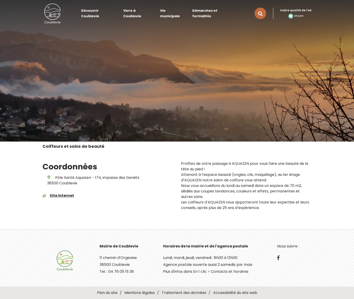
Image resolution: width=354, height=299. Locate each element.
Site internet (62, 195)
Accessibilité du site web (235, 292)
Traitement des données (184, 292)
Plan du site (107, 292)
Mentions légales (139, 292)
